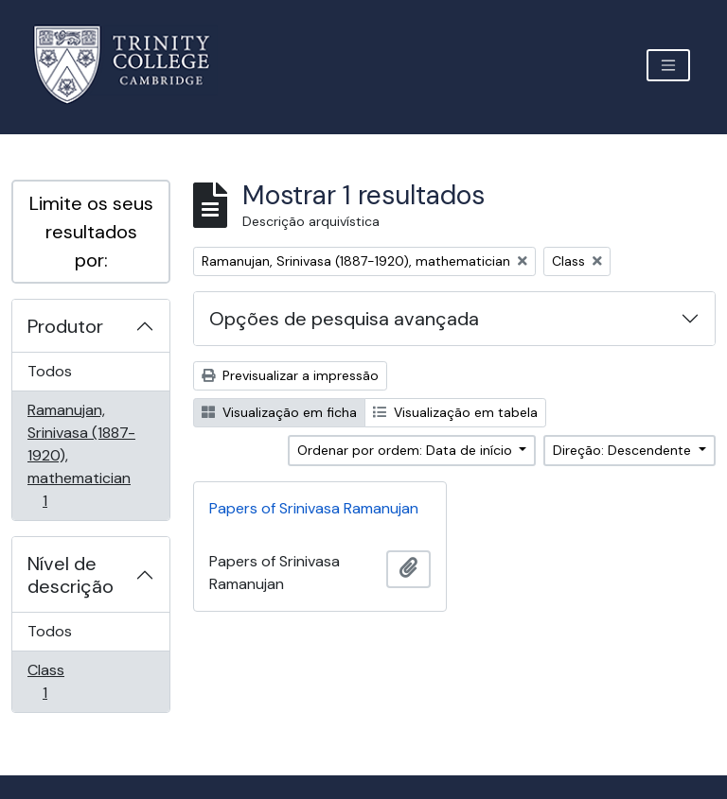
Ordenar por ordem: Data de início (406, 450)
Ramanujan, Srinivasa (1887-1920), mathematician (81, 455)
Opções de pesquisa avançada (344, 318)
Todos (49, 371)
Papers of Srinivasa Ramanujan (313, 508)
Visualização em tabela (455, 412)
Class (71, 681)
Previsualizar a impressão (290, 375)
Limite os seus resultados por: (91, 231)
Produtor (65, 326)
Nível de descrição (70, 575)
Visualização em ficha (279, 412)
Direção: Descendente (624, 450)
